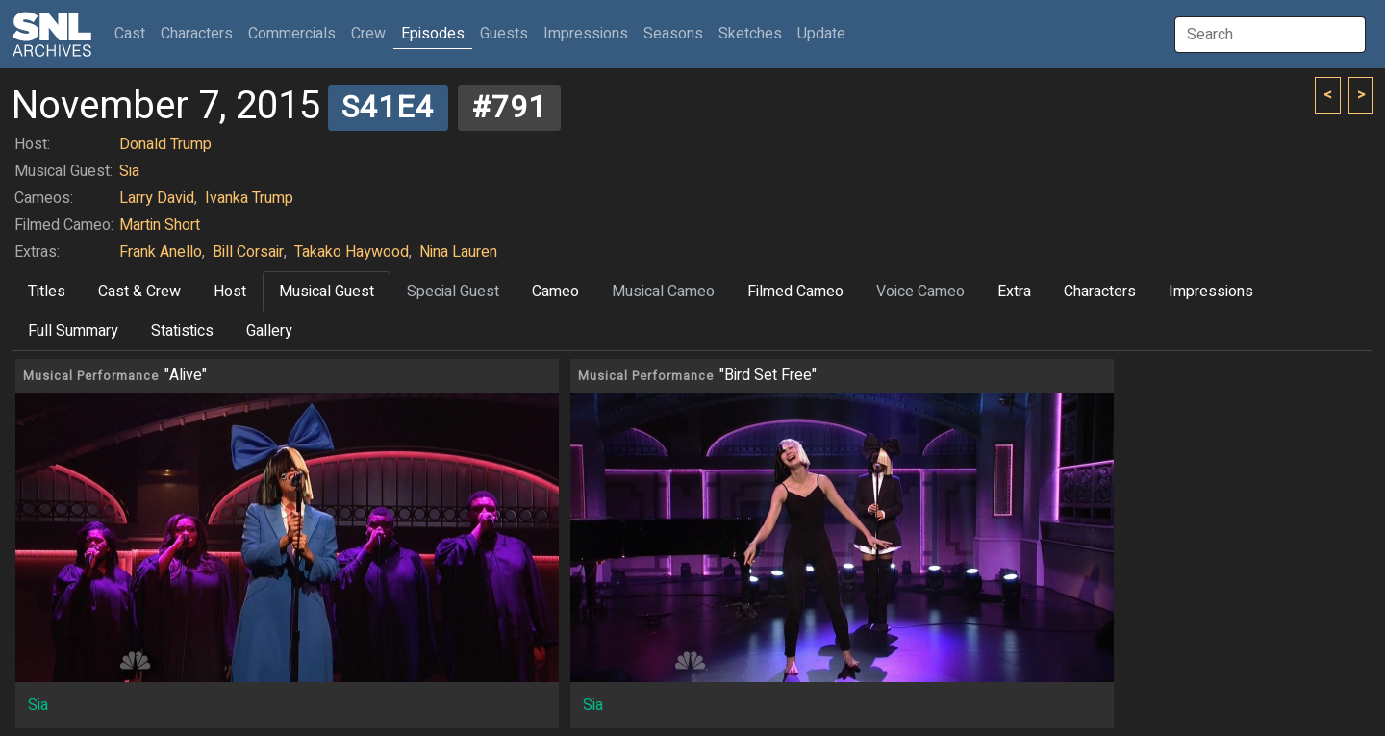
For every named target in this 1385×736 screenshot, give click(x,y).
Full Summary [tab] (73, 331)
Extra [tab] (1014, 291)
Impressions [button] (585, 33)
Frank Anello (160, 252)
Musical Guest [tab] (326, 291)
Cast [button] (133, 33)
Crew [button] (368, 33)
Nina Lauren (458, 252)
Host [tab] (230, 291)
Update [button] (821, 33)
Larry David (156, 198)
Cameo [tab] (555, 291)
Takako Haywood (351, 252)
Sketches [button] (750, 33)
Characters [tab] (1100, 291)
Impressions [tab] (1211, 291)
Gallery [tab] (269, 331)
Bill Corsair (248, 252)
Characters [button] (197, 33)
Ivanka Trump (249, 198)
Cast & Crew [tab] (139, 291)
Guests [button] (504, 33)
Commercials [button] (292, 33)
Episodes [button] (433, 33)
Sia (129, 171)
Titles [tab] (46, 291)
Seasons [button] (673, 33)
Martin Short (159, 225)
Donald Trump (165, 144)
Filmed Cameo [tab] (795, 291)
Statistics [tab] (182, 331)
